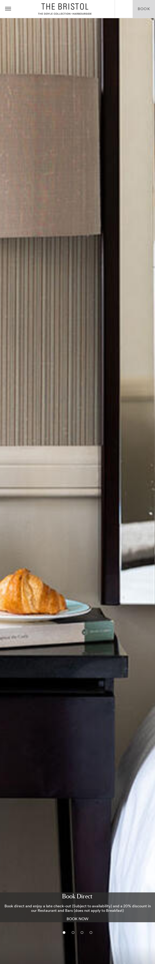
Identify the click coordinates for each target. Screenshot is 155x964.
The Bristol (65, 8)
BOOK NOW (77, 918)
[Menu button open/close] (8, 9)
